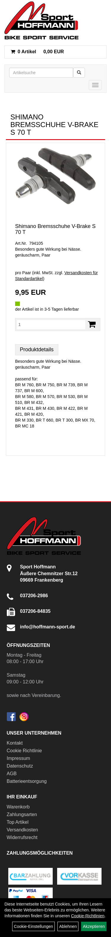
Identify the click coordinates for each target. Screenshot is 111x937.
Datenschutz (20, 765)
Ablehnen (68, 926)
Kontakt (15, 742)
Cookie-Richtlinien (87, 915)
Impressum (18, 758)
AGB (12, 773)
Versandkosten (22, 829)
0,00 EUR (37, 51)
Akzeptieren (94, 926)
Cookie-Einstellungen (33, 926)
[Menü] (95, 85)
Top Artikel (18, 822)
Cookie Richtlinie (24, 750)
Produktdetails (37, 349)
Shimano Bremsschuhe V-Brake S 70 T (55, 229)
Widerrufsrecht (22, 837)
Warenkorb (18, 806)
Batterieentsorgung (27, 781)
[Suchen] (79, 73)
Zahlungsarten (22, 814)
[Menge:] (51, 324)
